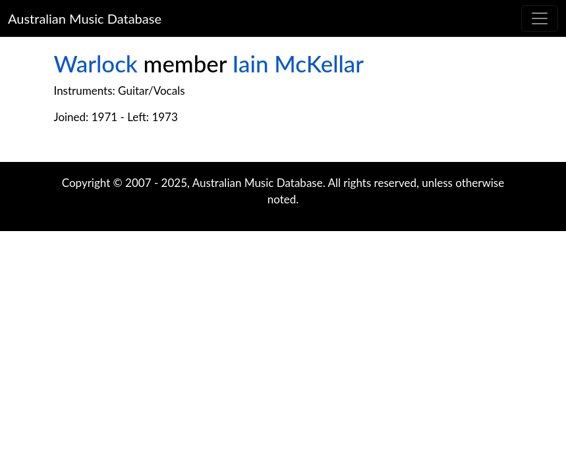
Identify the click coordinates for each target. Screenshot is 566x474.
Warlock (96, 63)
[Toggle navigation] (539, 18)
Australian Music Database (84, 18)
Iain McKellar (298, 63)
